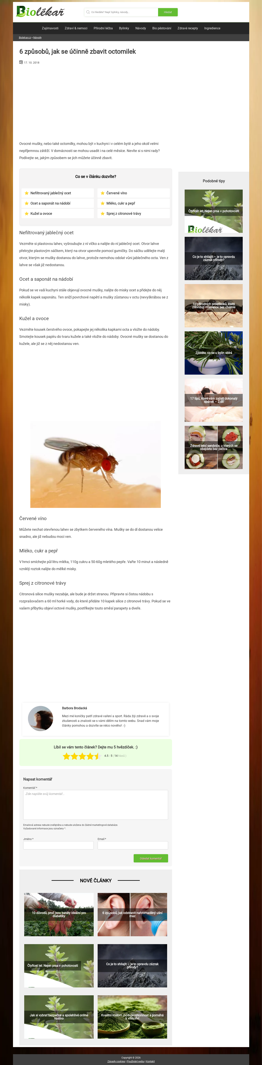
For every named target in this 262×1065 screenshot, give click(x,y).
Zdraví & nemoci (76, 28)
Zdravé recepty (188, 28)
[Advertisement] (95, 101)
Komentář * (30, 787)
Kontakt (150, 1061)
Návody (140, 28)
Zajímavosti (50, 28)
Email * (102, 839)
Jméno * (28, 839)
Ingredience (212, 28)
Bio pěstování (161, 28)
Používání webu (135, 1061)
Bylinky (124, 28)
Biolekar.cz (25, 37)
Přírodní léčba (103, 28)
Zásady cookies (116, 1061)
